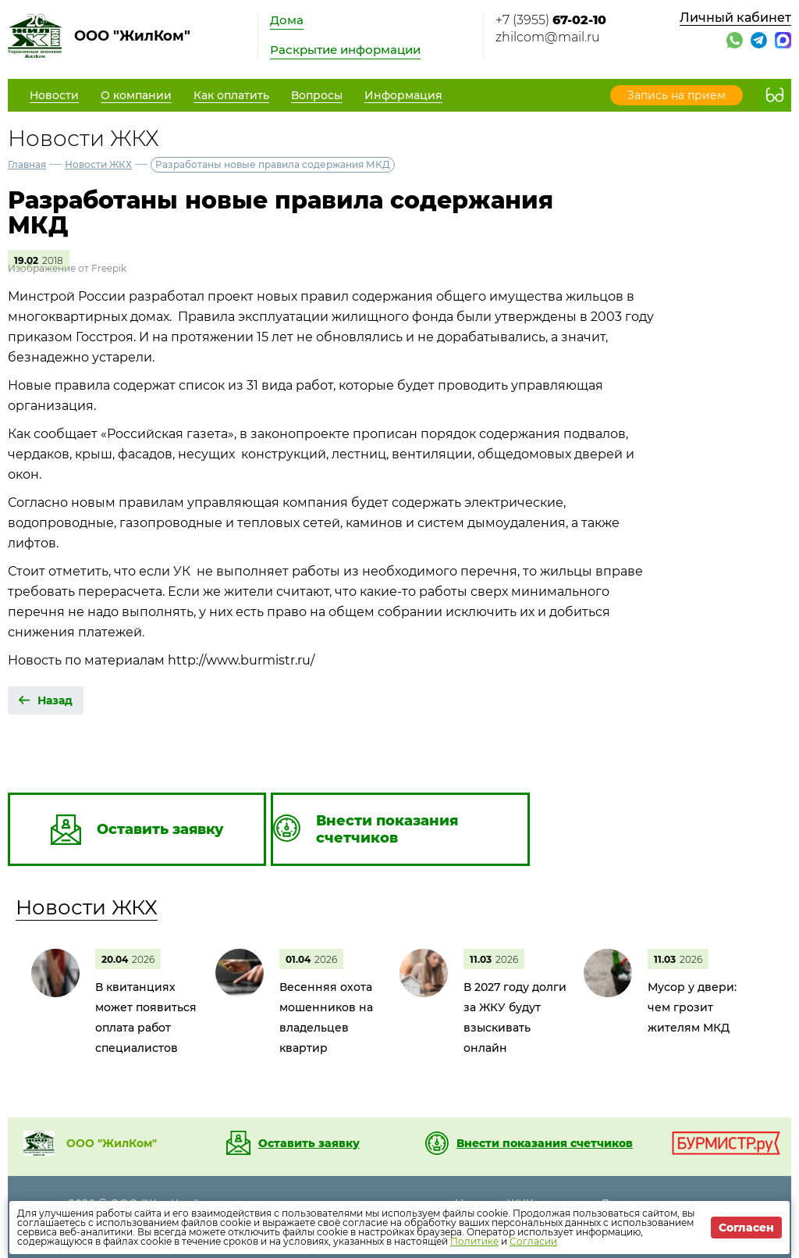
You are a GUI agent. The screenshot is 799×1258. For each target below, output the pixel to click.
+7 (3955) (550, 19)
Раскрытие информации (345, 49)
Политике (474, 1241)
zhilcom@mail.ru (547, 37)
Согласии (533, 1241)
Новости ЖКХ (98, 164)
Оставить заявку (309, 1143)
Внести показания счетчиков (544, 1143)
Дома (287, 19)
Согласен (746, 1228)
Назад (55, 700)
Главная (27, 164)
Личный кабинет (735, 17)
